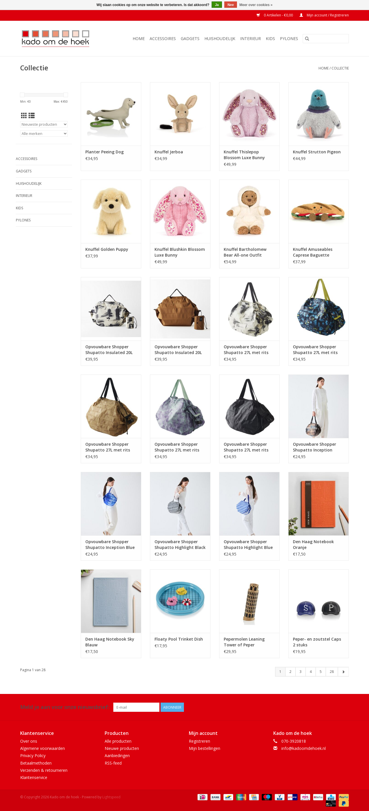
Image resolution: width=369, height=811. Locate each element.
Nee (230, 5)
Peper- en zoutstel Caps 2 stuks (317, 642)
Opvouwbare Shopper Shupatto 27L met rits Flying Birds (107, 447)
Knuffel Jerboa (169, 152)
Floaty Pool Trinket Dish (179, 639)
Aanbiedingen (117, 755)
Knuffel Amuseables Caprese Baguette (312, 252)
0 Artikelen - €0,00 (275, 15)
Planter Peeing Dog (104, 152)
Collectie (340, 68)
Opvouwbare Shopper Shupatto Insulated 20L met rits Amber (178, 349)
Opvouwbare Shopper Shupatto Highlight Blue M (248, 544)
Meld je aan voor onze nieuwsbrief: (64, 707)
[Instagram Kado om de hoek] (344, 707)
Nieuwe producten (122, 748)
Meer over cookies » (256, 5)
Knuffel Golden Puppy (106, 249)
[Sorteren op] (44, 124)
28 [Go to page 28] (332, 671)
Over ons (28, 741)
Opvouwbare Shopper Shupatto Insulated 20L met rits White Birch (109, 349)
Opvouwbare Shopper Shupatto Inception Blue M (110, 544)
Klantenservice (33, 777)
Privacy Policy (33, 755)
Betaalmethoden (36, 763)
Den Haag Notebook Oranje (313, 544)
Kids (270, 38)
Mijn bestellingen (204, 748)
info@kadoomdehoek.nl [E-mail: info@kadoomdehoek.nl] (303, 748)
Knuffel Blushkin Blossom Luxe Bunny (180, 252)
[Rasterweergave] (24, 116)
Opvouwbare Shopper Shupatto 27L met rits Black (246, 447)
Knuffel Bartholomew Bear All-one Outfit (245, 252)
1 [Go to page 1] (280, 671)
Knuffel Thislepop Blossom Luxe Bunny (244, 154)
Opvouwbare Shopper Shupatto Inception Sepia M (314, 447)
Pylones (289, 38)
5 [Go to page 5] (321, 671)
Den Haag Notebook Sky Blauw (109, 642)
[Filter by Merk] (44, 133)
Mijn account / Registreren (324, 15)
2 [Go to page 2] (290, 671)
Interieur (250, 38)
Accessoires (163, 38)
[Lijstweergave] (32, 116)
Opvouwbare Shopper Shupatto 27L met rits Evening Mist (177, 447)
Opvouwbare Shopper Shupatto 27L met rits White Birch (246, 349)
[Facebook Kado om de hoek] (333, 707)
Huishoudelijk (219, 38)
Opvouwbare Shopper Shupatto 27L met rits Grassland (315, 349)
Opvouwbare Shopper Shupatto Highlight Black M (180, 544)
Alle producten (118, 741)
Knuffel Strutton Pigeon (317, 152)
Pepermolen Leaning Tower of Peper (244, 642)
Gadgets (190, 38)
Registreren (199, 741)
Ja (217, 5)
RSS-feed (113, 763)
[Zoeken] (326, 38)
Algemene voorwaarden (42, 748)
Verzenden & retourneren (43, 770)
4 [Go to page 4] (311, 671)
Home (139, 38)
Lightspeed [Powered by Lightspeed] (111, 797)
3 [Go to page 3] (301, 671)
